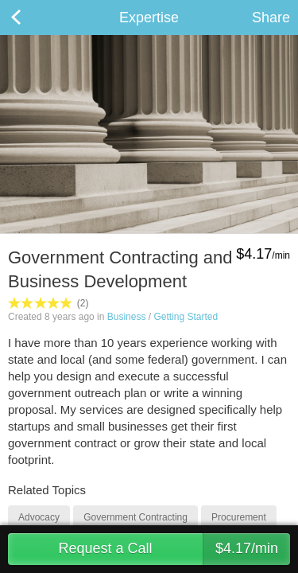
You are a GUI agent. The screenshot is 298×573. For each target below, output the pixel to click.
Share (271, 17)
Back (32, 17)
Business (126, 316)
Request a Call (174, 549)
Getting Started (185, 316)
